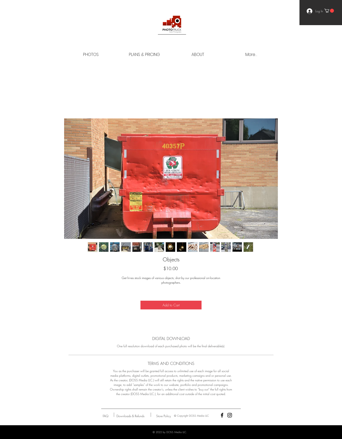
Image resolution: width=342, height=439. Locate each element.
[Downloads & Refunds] (130, 415)
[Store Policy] (163, 415)
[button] (329, 11)
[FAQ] (105, 415)
